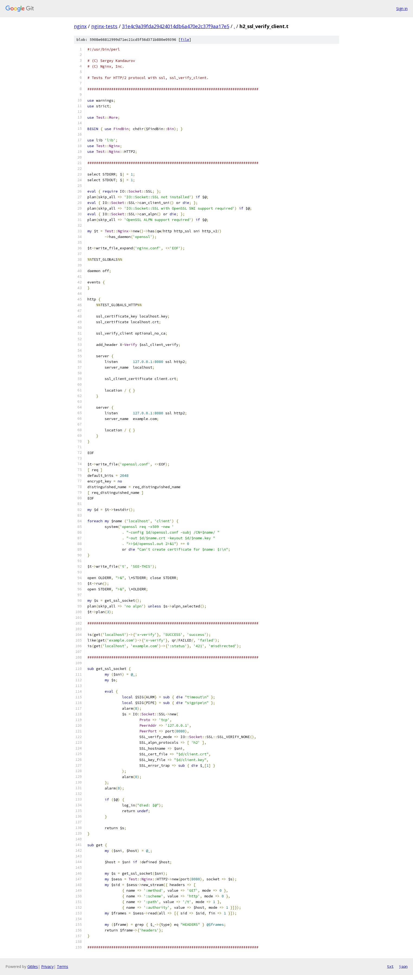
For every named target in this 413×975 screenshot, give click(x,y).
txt (390, 966)
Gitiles (32, 966)
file (185, 39)
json (403, 966)
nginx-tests (104, 26)
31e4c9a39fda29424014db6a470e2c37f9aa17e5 (175, 26)
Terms (62, 966)
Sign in (402, 8)
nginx (80, 26)
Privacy (47, 966)
